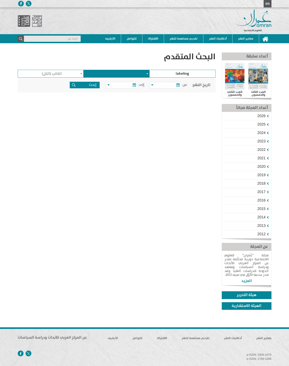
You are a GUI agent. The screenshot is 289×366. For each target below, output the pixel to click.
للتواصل (132, 38)
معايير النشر (245, 38)
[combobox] (117, 74)
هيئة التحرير (246, 295)
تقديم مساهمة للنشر (184, 38)
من (185, 85)
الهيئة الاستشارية (246, 306)
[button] (261, 116)
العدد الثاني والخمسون (234, 93)
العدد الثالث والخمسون (258, 93)
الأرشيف (110, 38)
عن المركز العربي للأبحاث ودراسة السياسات (52, 338)
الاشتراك (153, 38)
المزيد (246, 281)
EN (267, 3)
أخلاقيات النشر (218, 38)
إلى (143, 85)
